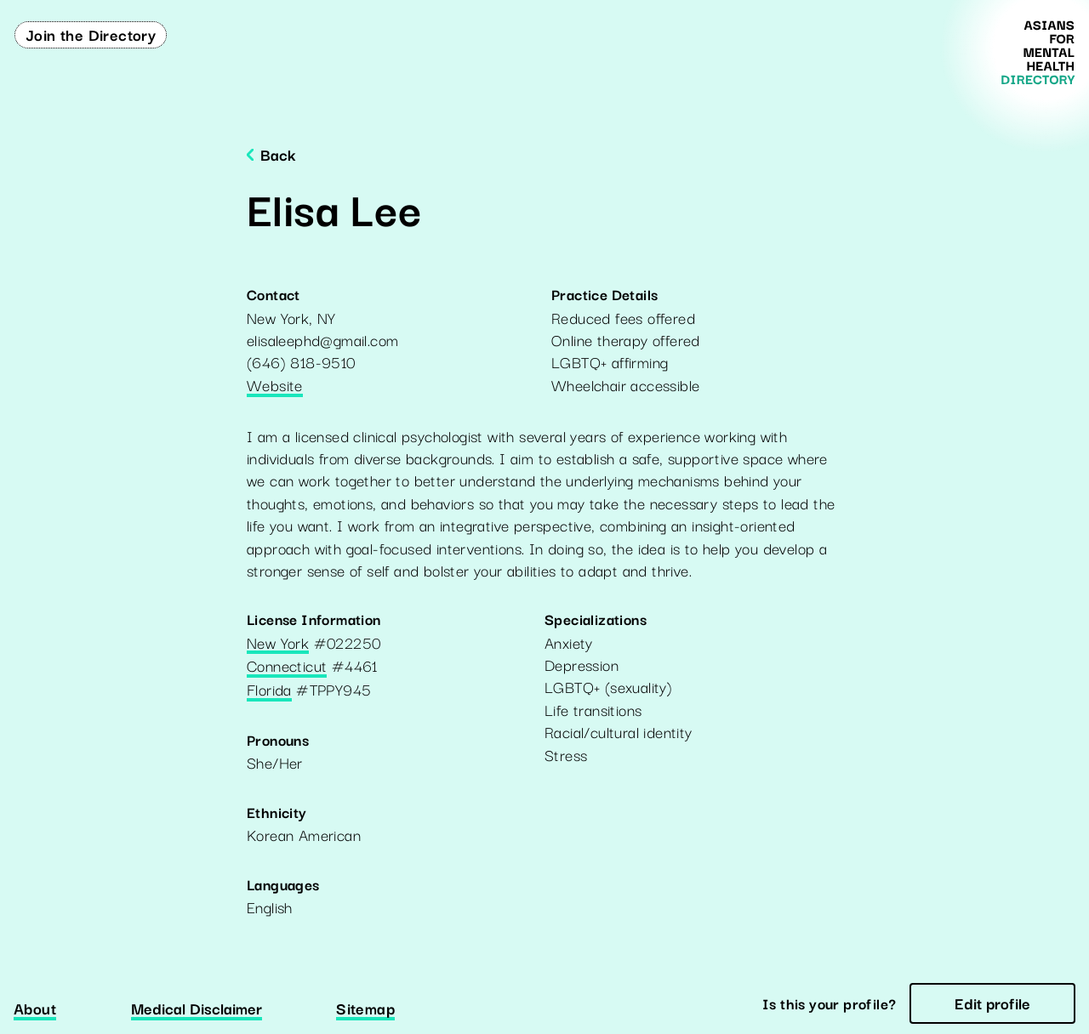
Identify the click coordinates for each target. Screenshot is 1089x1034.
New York (278, 643)
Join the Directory (91, 34)
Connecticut (287, 666)
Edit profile (992, 1002)
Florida (269, 690)
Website (275, 386)
